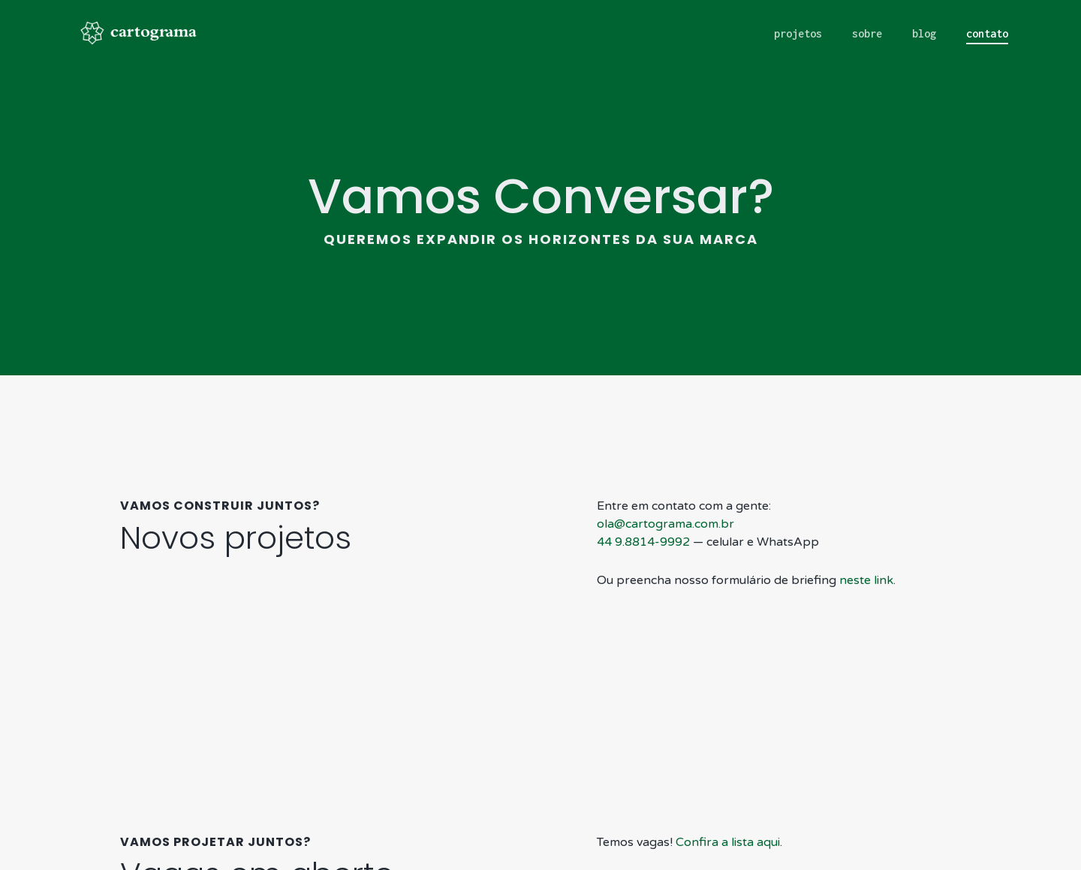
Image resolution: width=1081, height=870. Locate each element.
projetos (798, 34)
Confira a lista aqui (728, 806)
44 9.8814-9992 (643, 505)
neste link (866, 544)
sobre (867, 34)
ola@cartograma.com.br (665, 487)
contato (987, 34)
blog (924, 34)
